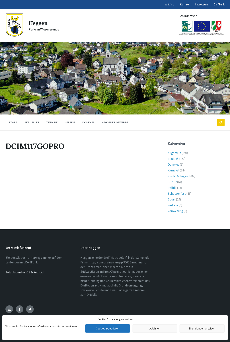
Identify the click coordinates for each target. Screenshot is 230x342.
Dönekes (173, 165)
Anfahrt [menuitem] (169, 4)
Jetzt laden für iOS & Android (24, 272)
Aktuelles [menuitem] (31, 122)
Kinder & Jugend (179, 176)
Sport (171, 199)
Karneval (173, 170)
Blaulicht (174, 159)
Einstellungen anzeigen (202, 328)
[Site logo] (14, 36)
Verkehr (173, 205)
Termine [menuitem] (52, 122)
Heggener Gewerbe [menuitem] (115, 122)
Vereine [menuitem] (70, 122)
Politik (172, 188)
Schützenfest (177, 194)
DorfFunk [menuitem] (219, 4)
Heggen (38, 23)
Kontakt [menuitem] (184, 4)
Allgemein (174, 153)
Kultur (172, 182)
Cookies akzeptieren (107, 328)
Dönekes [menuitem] (88, 122)
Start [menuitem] (13, 122)
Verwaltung (175, 211)
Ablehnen (154, 328)
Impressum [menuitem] (201, 4)
